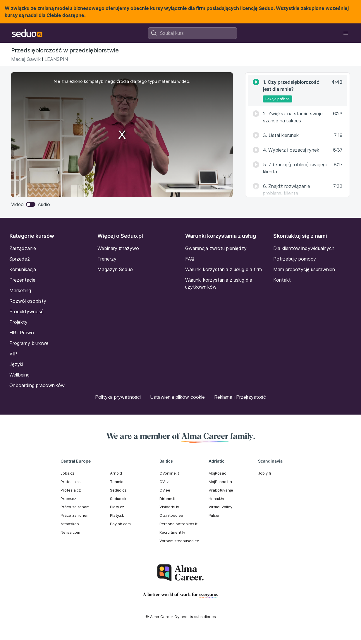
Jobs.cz (67, 473)
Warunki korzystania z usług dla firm (223, 269)
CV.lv (164, 481)
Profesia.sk (71, 481)
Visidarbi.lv (169, 506)
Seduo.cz (118, 490)
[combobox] (192, 33)
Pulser (214, 515)
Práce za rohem (75, 515)
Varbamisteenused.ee (179, 540)
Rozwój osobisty (27, 301)
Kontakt (282, 280)
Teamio (116, 481)
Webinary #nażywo (118, 248)
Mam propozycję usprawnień (304, 269)
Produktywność (26, 311)
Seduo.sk (118, 498)
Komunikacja (22, 269)
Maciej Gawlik (26, 59)
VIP (13, 354)
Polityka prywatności (118, 397)
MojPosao (217, 473)
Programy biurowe (29, 343)
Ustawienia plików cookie (177, 397)
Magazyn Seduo (115, 269)
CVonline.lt (169, 473)
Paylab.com (120, 523)
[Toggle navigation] (346, 33)
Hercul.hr (217, 498)
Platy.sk (117, 515)
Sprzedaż (19, 259)
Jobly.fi (264, 473)
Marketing (20, 290)
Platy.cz (117, 506)
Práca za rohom (75, 506)
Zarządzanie (22, 248)
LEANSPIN (56, 59)
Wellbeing (19, 375)
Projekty (18, 322)
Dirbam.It (167, 498)
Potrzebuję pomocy (294, 259)
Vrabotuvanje (221, 490)
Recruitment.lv (172, 532)
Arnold (116, 473)
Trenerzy (106, 259)
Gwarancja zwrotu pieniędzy (216, 248)
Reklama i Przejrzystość (240, 397)
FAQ (189, 259)
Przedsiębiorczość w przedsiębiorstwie (65, 50)
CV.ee (164, 490)
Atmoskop (70, 523)
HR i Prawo (21, 333)
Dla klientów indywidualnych (303, 248)
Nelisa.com (70, 532)
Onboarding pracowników (37, 385)
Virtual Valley (220, 506)
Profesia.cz (71, 490)
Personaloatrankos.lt (178, 523)
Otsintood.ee (171, 515)
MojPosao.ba (220, 481)
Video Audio (30, 204)
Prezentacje (22, 280)
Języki (16, 364)
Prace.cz (68, 498)
